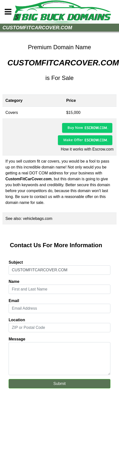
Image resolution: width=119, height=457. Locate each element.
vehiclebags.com (37, 218)
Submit (59, 383)
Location (17, 320)
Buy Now (75, 127)
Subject (16, 262)
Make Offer (73, 139)
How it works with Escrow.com (87, 149)
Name (14, 281)
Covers (11, 112)
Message (17, 339)
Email (14, 301)
